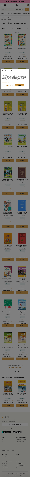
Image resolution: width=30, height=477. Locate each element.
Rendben (20, 85)
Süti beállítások (9, 85)
